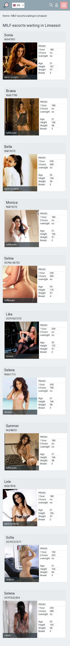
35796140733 (12, 262)
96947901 (9, 39)
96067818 (9, 486)
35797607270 (13, 318)
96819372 (9, 151)
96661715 (9, 374)
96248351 (11, 430)
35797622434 (12, 597)
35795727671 (13, 541)
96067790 (11, 95)
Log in (56, 5)
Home (6, 15)
